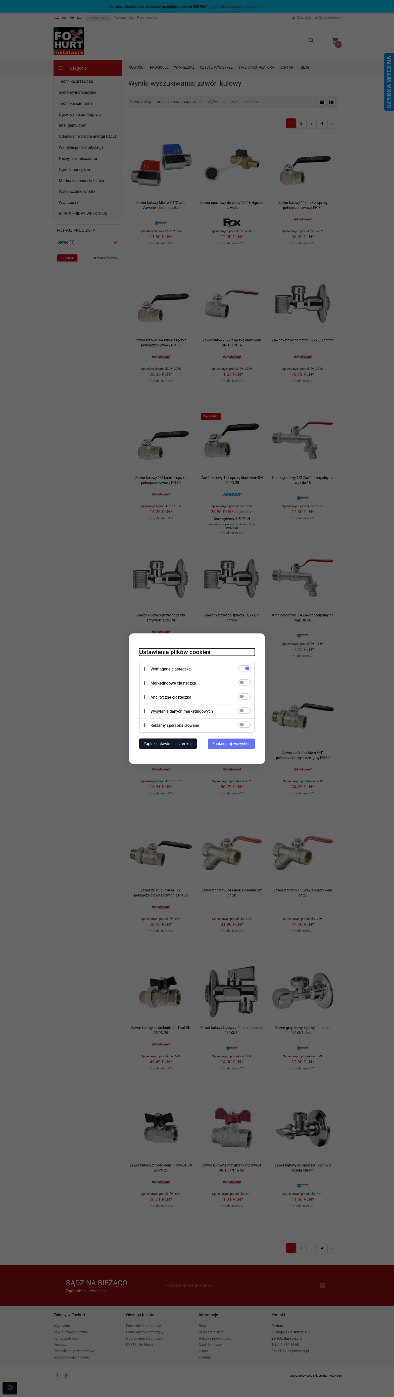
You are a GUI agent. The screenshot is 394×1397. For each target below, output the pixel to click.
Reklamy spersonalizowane (175, 725)
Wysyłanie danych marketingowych (182, 711)
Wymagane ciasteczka (171, 668)
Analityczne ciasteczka (171, 697)
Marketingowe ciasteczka (173, 683)
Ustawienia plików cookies (174, 651)
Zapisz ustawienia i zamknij (167, 743)
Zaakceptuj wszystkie (231, 743)
